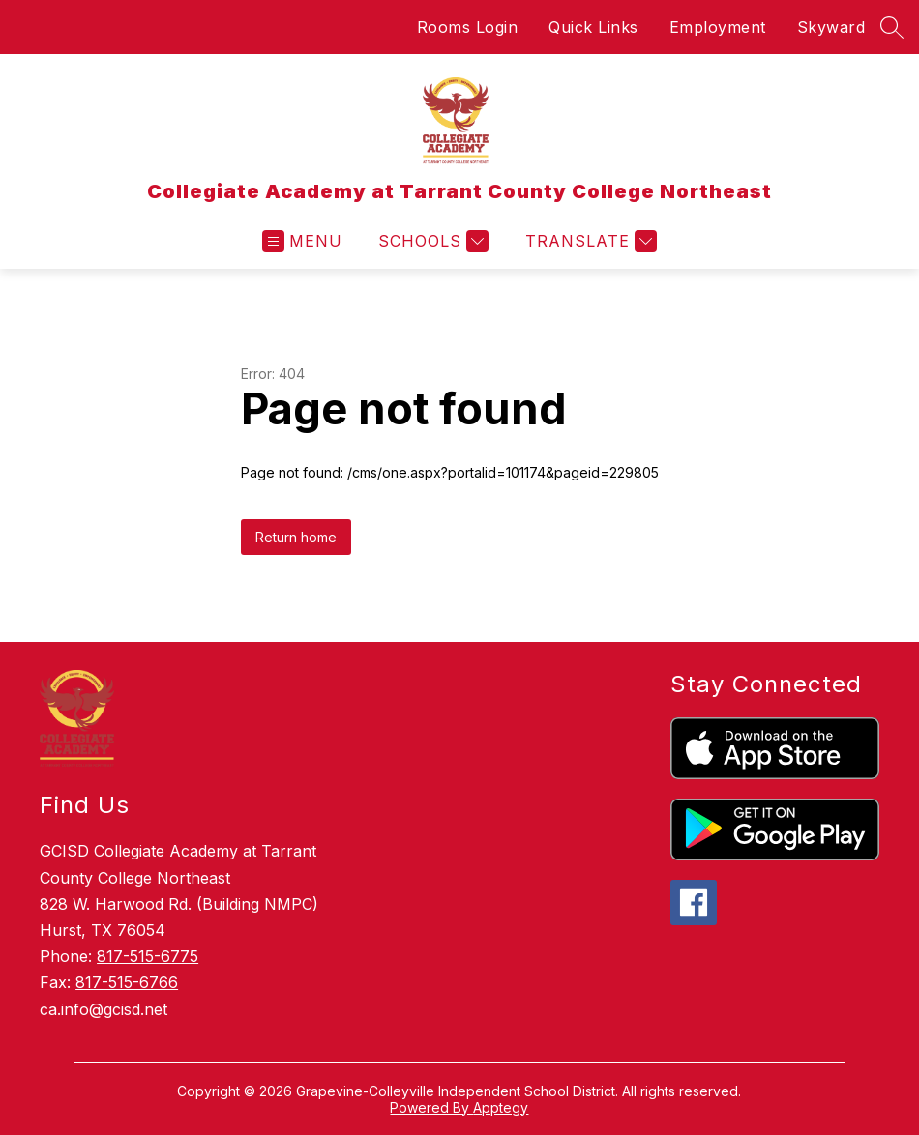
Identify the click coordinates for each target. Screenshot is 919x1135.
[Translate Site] (588, 241)
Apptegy (500, 1107)
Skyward (831, 27)
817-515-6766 (126, 982)
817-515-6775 (147, 956)
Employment (717, 27)
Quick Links (593, 27)
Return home (296, 537)
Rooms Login (468, 27)
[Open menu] (302, 241)
